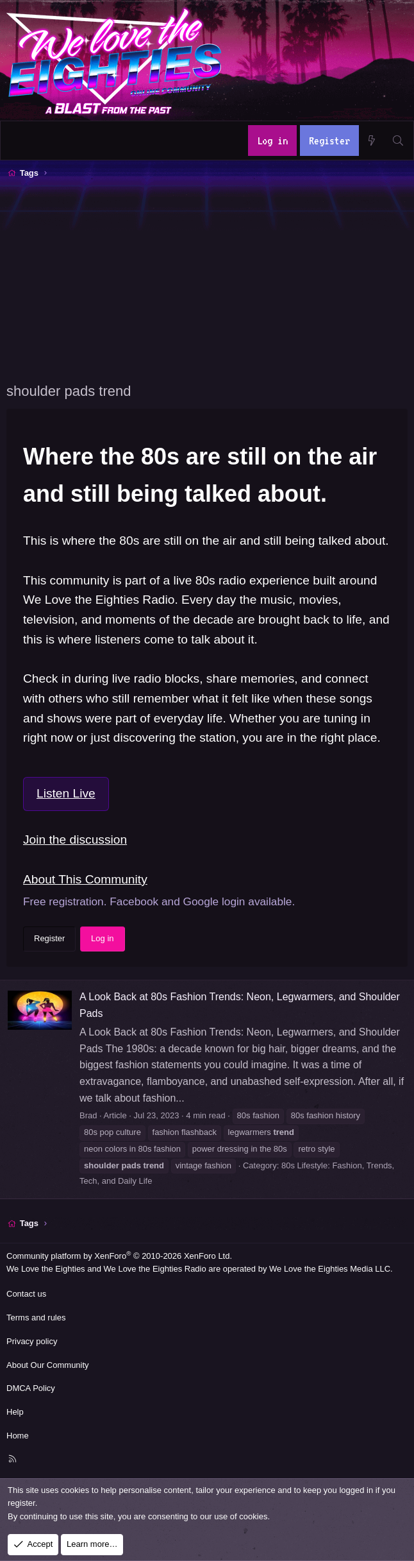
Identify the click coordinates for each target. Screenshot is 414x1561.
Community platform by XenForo (119, 1256)
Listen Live (66, 793)
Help (15, 1412)
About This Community (85, 879)
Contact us (26, 1294)
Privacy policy (31, 1341)
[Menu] (17, 140)
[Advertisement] (210, 279)
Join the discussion (75, 839)
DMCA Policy (30, 1388)
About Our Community (47, 1365)
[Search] (398, 140)
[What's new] (372, 140)
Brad (88, 1115)
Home (17, 1435)
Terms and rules (35, 1317)
